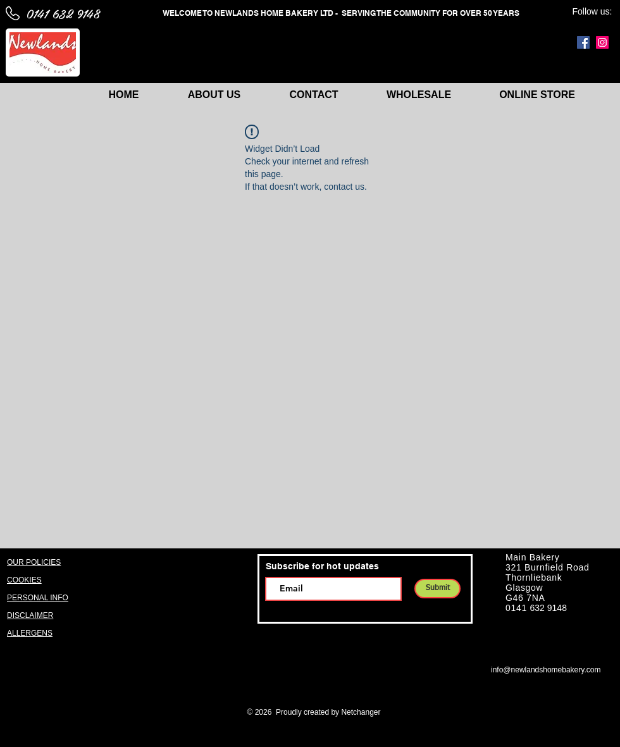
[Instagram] (602, 42)
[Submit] (437, 588)
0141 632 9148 (62, 13)
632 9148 (548, 608)
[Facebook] (583, 42)
